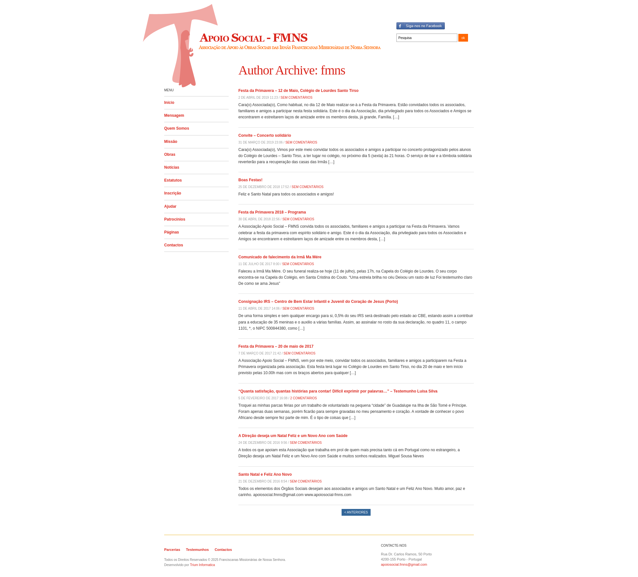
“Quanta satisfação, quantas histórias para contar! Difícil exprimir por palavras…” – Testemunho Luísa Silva (337, 391)
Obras (169, 154)
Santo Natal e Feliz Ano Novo (265, 474)
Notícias (171, 167)
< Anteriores (356, 512)
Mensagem (174, 115)
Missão (170, 141)
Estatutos (173, 180)
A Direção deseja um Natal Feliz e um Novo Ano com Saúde (293, 435)
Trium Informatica (202, 565)
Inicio (169, 102)
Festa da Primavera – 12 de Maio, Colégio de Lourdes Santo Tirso (298, 90)
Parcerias (172, 550)
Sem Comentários (297, 97)
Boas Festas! (250, 180)
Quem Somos (176, 128)
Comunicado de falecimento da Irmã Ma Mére (279, 257)
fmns (333, 70)
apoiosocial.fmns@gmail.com (404, 564)
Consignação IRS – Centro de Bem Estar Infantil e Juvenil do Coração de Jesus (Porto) (318, 301)
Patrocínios (174, 219)
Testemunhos (197, 550)
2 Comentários (303, 398)
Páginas (171, 232)
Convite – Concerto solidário (264, 135)
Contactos (173, 245)
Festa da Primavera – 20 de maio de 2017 (276, 346)
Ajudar (170, 206)
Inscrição (172, 193)
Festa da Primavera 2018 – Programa (272, 212)
